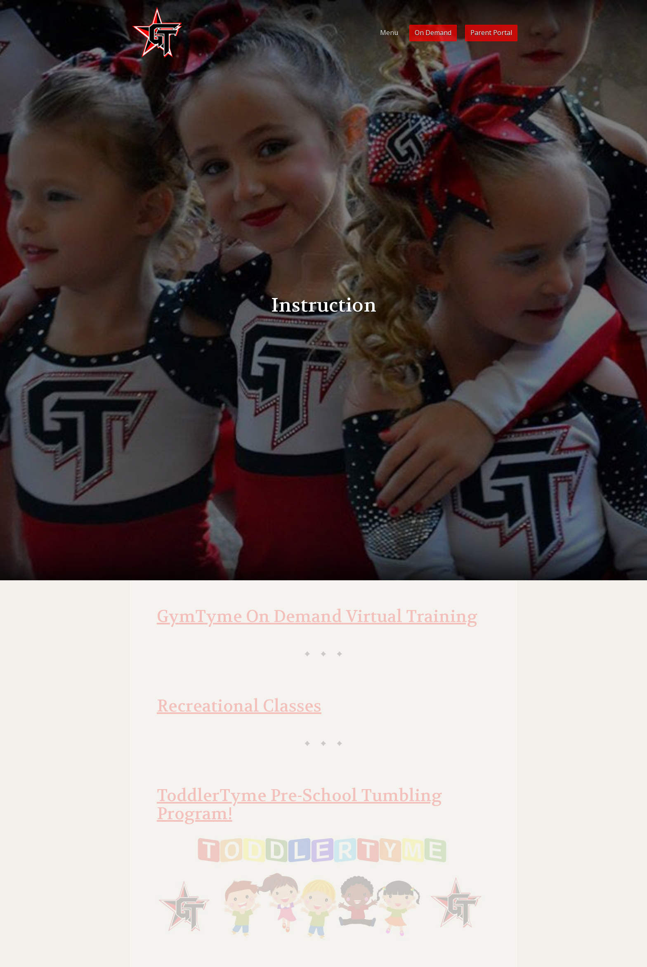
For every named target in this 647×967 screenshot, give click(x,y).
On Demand (433, 32)
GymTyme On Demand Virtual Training (317, 616)
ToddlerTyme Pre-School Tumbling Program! (299, 805)
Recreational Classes (239, 706)
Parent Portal (491, 32)
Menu (389, 32)
